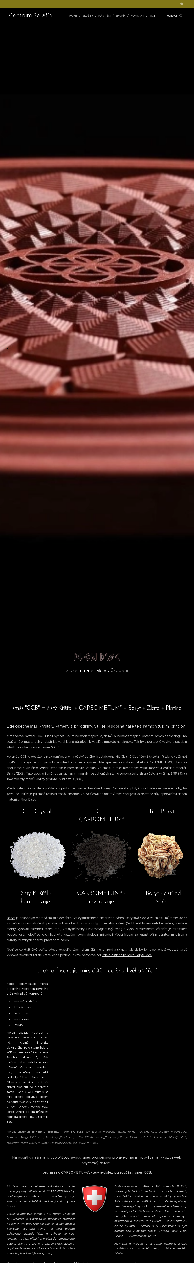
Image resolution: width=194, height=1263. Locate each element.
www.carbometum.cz (142, 1235)
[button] (174, 15)
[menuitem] (75, 15)
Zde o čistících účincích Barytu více (127, 955)
